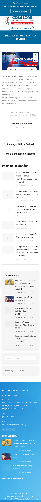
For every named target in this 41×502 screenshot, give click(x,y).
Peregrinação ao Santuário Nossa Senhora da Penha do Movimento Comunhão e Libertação (27, 251)
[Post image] (8, 176)
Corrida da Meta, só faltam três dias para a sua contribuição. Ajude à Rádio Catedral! (27, 177)
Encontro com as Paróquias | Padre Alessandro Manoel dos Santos (25, 339)
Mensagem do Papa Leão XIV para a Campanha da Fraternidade (26, 209)
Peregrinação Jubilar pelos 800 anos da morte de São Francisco (27, 194)
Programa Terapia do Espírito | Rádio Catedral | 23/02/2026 (25, 325)
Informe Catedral (9, 54)
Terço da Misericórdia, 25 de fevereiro (25, 298)
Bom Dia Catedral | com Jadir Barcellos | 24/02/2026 (24, 311)
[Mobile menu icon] (37, 23)
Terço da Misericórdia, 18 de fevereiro (26, 223)
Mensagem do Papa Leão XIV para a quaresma (26, 235)
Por (12, 115)
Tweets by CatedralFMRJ (14, 370)
